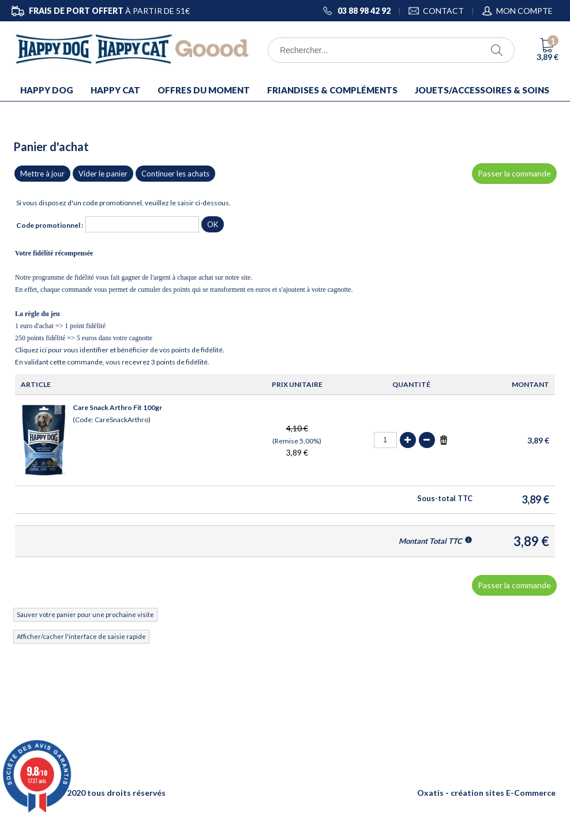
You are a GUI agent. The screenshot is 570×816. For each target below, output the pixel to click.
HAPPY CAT (115, 90)
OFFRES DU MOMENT (204, 90)
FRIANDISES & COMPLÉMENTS (332, 90)
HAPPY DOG (46, 90)
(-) (427, 440)
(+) (408, 440)
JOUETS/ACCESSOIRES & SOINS (482, 90)
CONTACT (443, 11)
